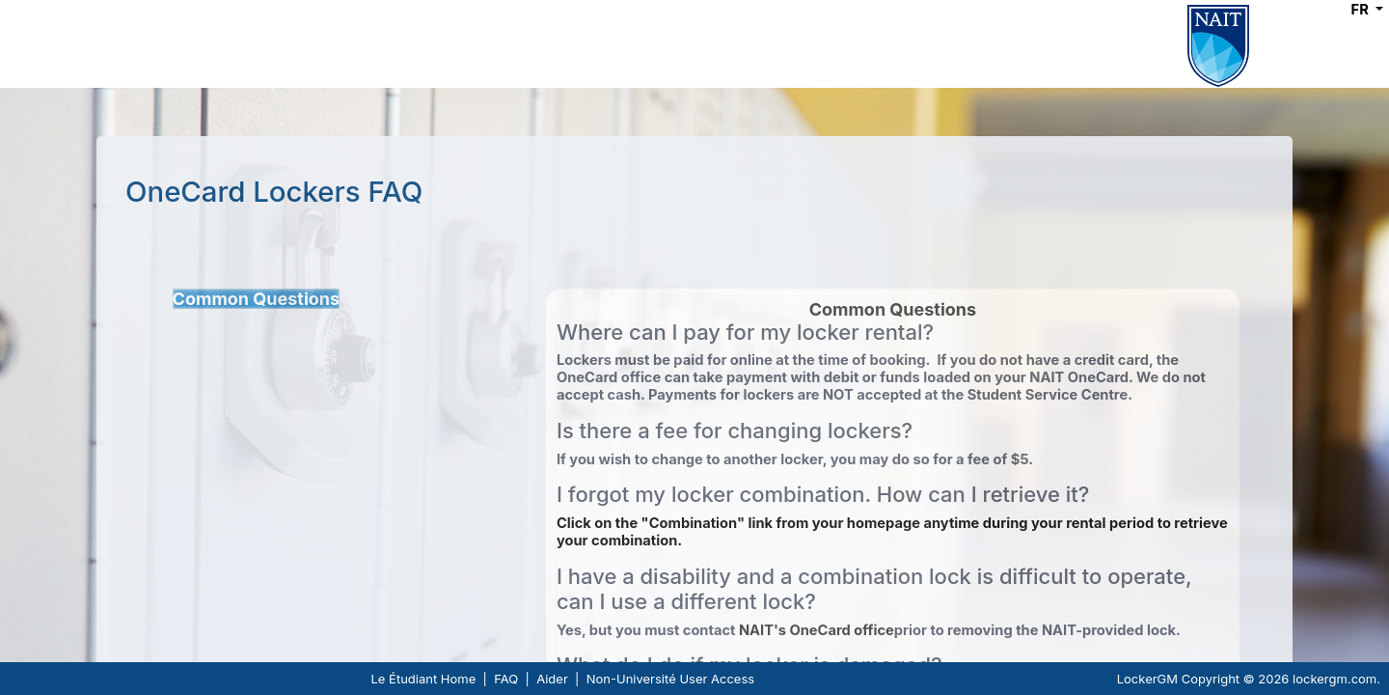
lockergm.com (1334, 678)
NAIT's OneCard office (816, 630)
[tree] (359, 299)
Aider (552, 678)
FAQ (506, 678)
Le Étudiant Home (424, 678)
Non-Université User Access (670, 678)
